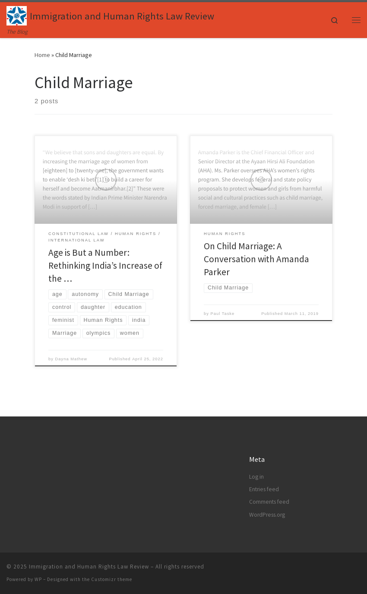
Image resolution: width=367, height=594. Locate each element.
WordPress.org (267, 514)
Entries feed (264, 489)
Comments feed (269, 501)
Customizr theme (111, 579)
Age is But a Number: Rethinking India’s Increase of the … (105, 265)
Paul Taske (223, 313)
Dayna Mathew (71, 359)
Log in (256, 476)
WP (38, 579)
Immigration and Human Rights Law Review (89, 566)
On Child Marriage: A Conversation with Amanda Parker (256, 259)
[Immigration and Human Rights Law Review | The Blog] (16, 15)
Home (42, 55)
